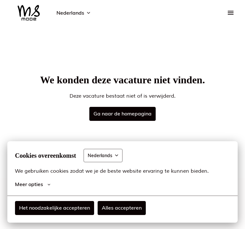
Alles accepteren (122, 208)
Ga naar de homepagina (122, 113)
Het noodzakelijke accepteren (54, 208)
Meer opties (32, 184)
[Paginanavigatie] (230, 12)
